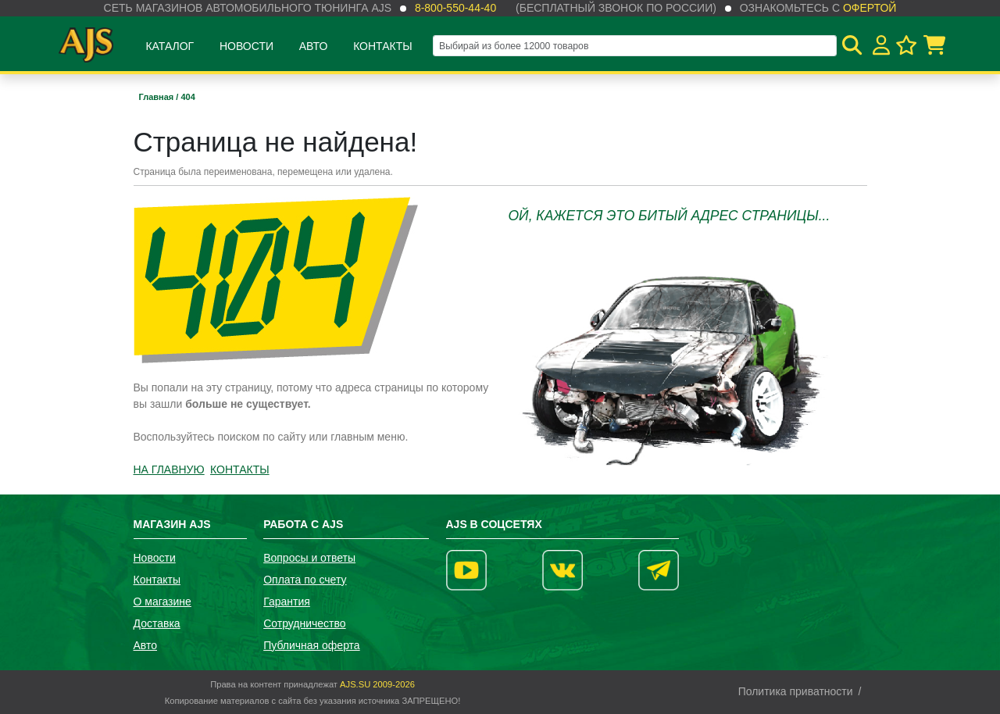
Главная (158, 97)
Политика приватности (795, 691)
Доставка (157, 623)
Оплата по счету (304, 579)
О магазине (162, 601)
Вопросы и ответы (309, 558)
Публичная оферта (311, 645)
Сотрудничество (304, 623)
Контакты (382, 46)
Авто (313, 46)
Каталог (169, 46)
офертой (869, 8)
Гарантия (286, 601)
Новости (246, 46)
